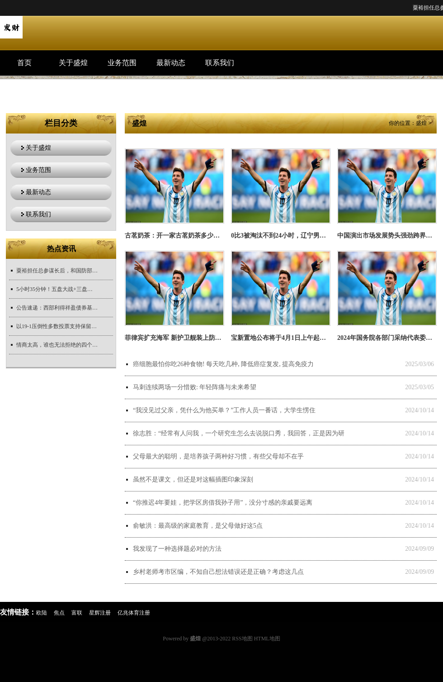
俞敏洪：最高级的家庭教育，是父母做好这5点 (198, 525)
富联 (76, 613)
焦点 (59, 613)
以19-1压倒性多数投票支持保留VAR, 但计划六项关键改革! (57, 326)
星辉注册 (100, 613)
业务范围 (122, 63)
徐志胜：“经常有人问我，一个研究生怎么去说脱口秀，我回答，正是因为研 (238, 433)
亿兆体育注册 (134, 613)
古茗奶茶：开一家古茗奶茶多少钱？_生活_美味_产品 (199, 235)
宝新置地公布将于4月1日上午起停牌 (281, 337)
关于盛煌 (73, 63)
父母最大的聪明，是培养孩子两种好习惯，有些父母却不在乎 (218, 456)
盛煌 (421, 123)
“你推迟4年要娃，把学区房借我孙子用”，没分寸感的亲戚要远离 (222, 502)
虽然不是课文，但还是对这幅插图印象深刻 (193, 479)
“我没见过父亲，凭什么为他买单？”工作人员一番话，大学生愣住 (224, 410)
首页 (24, 63)
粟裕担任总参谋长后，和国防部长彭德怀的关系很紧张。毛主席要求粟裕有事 (57, 270)
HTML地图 (267, 638)
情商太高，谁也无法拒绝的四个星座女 (57, 345)
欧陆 (41, 613)
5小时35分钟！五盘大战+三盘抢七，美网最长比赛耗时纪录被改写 (57, 289)
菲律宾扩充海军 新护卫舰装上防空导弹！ (182, 337)
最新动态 (170, 63)
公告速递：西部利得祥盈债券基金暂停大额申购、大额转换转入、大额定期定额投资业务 (57, 308)
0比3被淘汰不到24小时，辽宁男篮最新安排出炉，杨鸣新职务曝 (319, 235)
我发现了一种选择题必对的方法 (177, 548)
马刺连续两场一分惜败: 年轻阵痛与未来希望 (194, 387)
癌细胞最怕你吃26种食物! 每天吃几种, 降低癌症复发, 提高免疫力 (223, 364)
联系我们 (219, 63)
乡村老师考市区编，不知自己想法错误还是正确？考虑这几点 (218, 571)
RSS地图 (242, 638)
